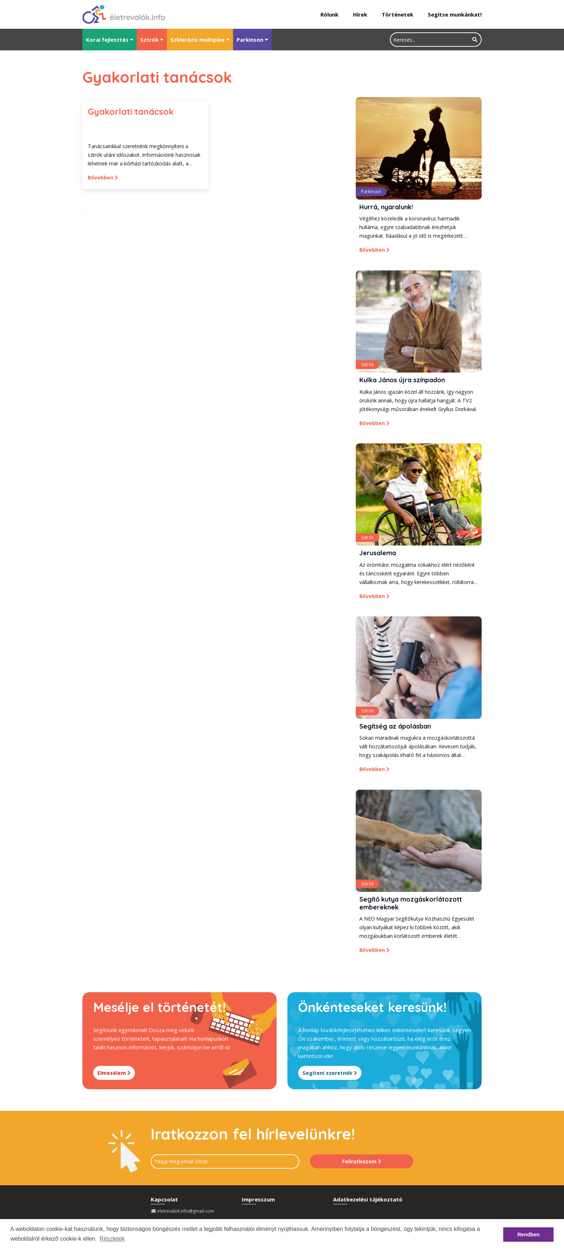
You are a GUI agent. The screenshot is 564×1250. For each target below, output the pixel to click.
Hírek (360, 14)
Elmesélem (114, 1075)
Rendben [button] (528, 1234)
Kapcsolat (164, 1201)
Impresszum (258, 1201)
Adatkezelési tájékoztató (367, 1201)
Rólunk (329, 14)
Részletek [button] (112, 1239)
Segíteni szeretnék (330, 1075)
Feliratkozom (361, 1163)
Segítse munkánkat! (455, 14)
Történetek (397, 14)
